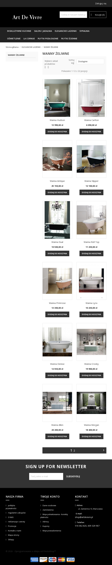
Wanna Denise (57, 363)
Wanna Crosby (91, 363)
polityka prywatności (11, 507)
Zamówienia (48, 509)
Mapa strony (13, 535)
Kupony (45, 526)
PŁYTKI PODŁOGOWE (48, 38)
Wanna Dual (57, 241)
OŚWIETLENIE (14, 38)
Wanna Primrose (57, 303)
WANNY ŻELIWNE (16, 55)
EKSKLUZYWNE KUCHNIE (19, 31)
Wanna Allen (57, 424)
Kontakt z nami (14, 530)
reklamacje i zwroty (16, 521)
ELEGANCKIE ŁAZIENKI (66, 31)
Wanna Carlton (91, 120)
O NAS (11, 517)
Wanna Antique (57, 180)
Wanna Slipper (91, 180)
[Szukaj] (73, 14)
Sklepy (11, 539)
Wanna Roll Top (91, 241)
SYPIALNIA (84, 31)
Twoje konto (50, 496)
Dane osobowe (49, 505)
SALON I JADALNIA (43, 31)
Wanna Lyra (91, 303)
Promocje (12, 526)
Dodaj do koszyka (57, 131)
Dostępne (90, 61)
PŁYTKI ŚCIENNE (69, 38)
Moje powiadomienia (51, 530)
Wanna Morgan (91, 424)
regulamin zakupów (17, 512)
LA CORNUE (29, 38)
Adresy (45, 521)
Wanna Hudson (57, 120)
